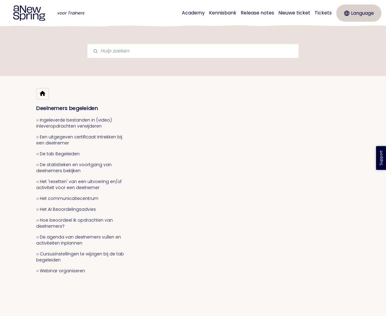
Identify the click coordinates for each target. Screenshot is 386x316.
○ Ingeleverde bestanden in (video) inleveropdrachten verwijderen (74, 123)
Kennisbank (222, 12)
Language (359, 13)
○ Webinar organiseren (60, 271)
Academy (193, 12)
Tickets (323, 12)
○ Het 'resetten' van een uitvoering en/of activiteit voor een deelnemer (79, 185)
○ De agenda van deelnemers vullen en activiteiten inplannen (78, 240)
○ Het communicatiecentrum (67, 198)
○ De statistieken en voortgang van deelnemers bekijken (74, 168)
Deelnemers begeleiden (67, 108)
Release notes (257, 12)
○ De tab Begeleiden (58, 154)
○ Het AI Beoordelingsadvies (66, 209)
